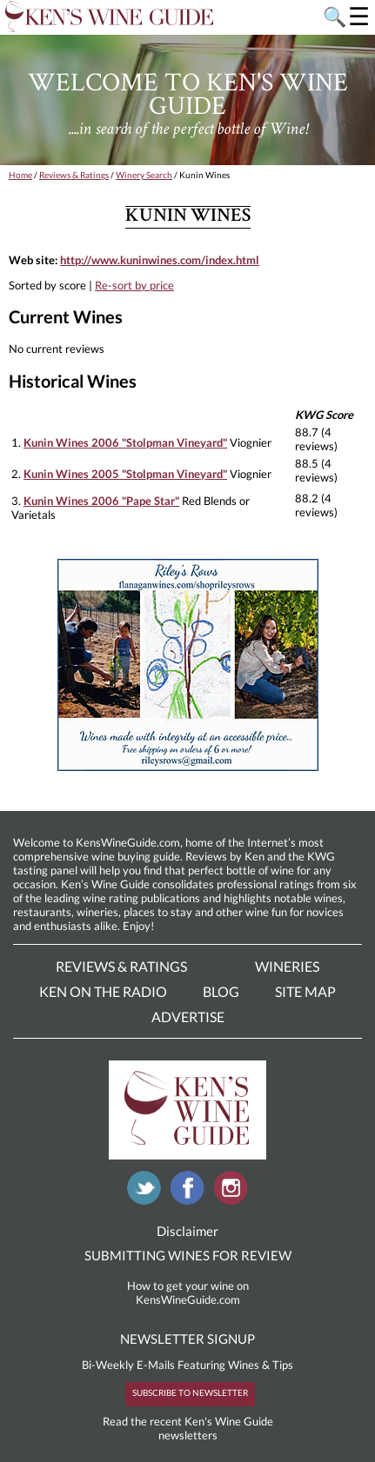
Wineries (287, 966)
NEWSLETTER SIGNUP (187, 1338)
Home (20, 174)
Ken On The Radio (103, 991)
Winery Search (144, 174)
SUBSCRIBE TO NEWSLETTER (190, 1392)
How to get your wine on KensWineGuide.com (188, 1292)
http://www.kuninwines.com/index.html (159, 260)
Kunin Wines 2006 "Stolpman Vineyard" (125, 442)
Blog (221, 991)
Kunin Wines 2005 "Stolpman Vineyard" (125, 474)
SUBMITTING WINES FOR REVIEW (187, 1255)
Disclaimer (187, 1231)
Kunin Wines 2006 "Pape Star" (101, 501)
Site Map (305, 991)
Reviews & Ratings (74, 174)
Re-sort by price (134, 285)
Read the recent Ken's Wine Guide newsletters (188, 1428)
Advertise (187, 1016)
